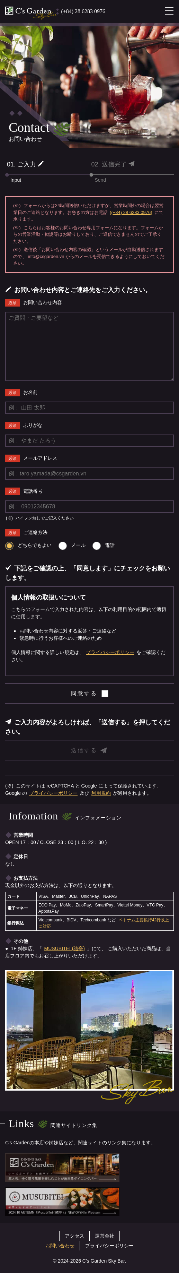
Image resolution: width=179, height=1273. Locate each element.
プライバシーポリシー (110, 652)
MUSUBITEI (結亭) (64, 948)
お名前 (30, 392)
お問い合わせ (59, 1245)
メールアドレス (40, 458)
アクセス (74, 1236)
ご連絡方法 (35, 532)
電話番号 (33, 491)
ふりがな (33, 425)
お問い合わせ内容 (42, 302)
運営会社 (104, 1236)
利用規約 (101, 793)
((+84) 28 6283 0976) (131, 212)
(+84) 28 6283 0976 (83, 11)
